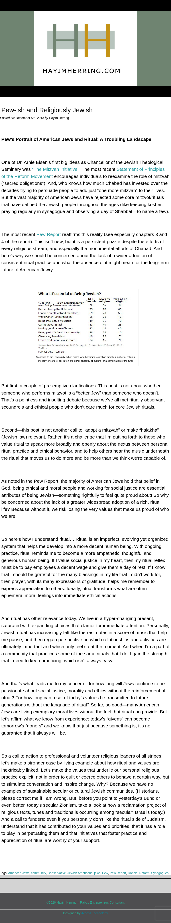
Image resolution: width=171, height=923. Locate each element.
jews (97, 873)
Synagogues (160, 873)
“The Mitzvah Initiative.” (56, 169)
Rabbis (133, 873)
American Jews (18, 873)
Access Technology (94, 913)
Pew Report (49, 234)
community (38, 873)
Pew (105, 873)
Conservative (57, 873)
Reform (144, 873)
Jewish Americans (79, 873)
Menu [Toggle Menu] (11, 91)
